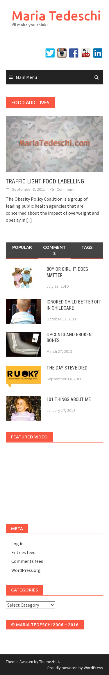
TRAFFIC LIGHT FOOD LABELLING (45, 181)
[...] (29, 220)
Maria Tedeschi (56, 15)
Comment (65, 189)
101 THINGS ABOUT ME (69, 399)
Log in (17, 543)
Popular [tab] (22, 247)
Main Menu (26, 77)
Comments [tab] (54, 250)
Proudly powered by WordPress (75, 667)
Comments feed (27, 561)
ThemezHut (49, 661)
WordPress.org (26, 570)
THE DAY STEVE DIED (67, 368)
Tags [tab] (87, 247)
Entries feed (23, 552)
